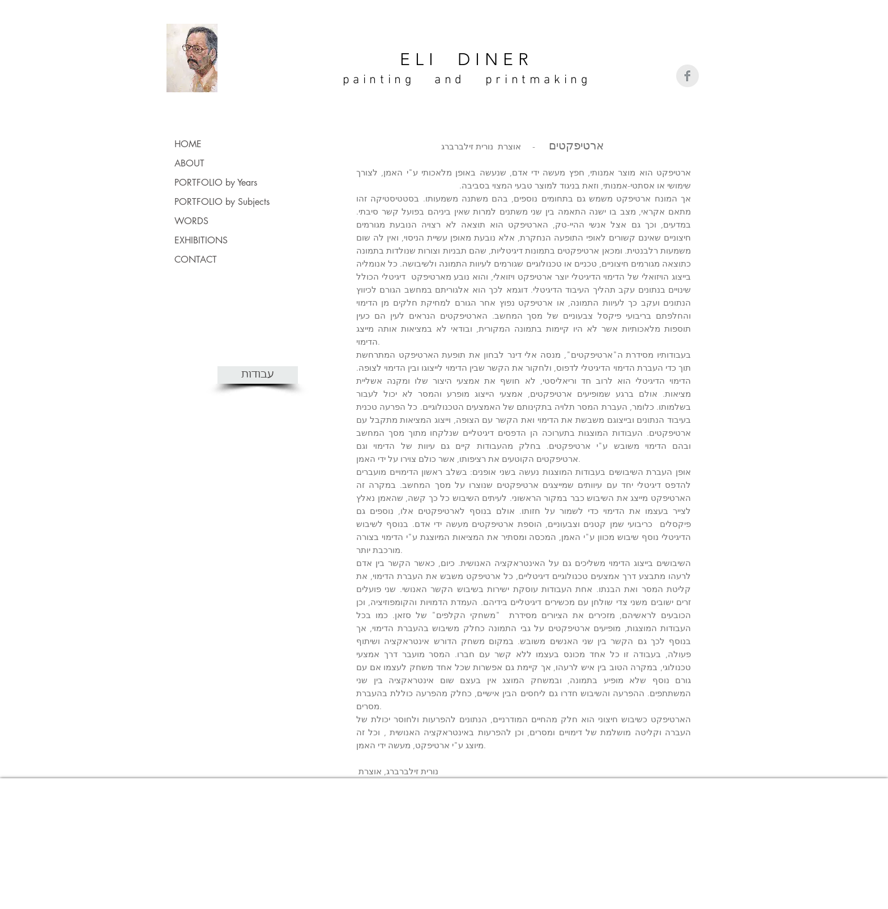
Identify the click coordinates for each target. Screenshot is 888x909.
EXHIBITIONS (201, 240)
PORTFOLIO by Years (215, 182)
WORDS (191, 221)
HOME (188, 144)
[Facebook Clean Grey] (687, 76)
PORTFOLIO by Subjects (222, 202)
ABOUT (189, 163)
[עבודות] (257, 375)
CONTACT (195, 259)
